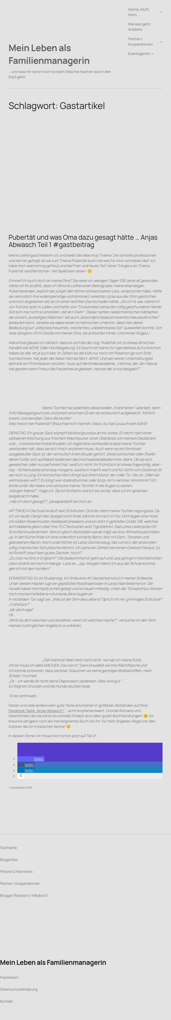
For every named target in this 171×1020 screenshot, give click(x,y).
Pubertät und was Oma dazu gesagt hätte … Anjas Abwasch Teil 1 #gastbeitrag (82, 240)
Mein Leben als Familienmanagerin (49, 54)
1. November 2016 (20, 787)
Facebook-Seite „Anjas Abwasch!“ (36, 710)
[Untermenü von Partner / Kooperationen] (161, 41)
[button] (30, 758)
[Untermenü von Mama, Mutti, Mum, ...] (161, 12)
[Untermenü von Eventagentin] (153, 53)
